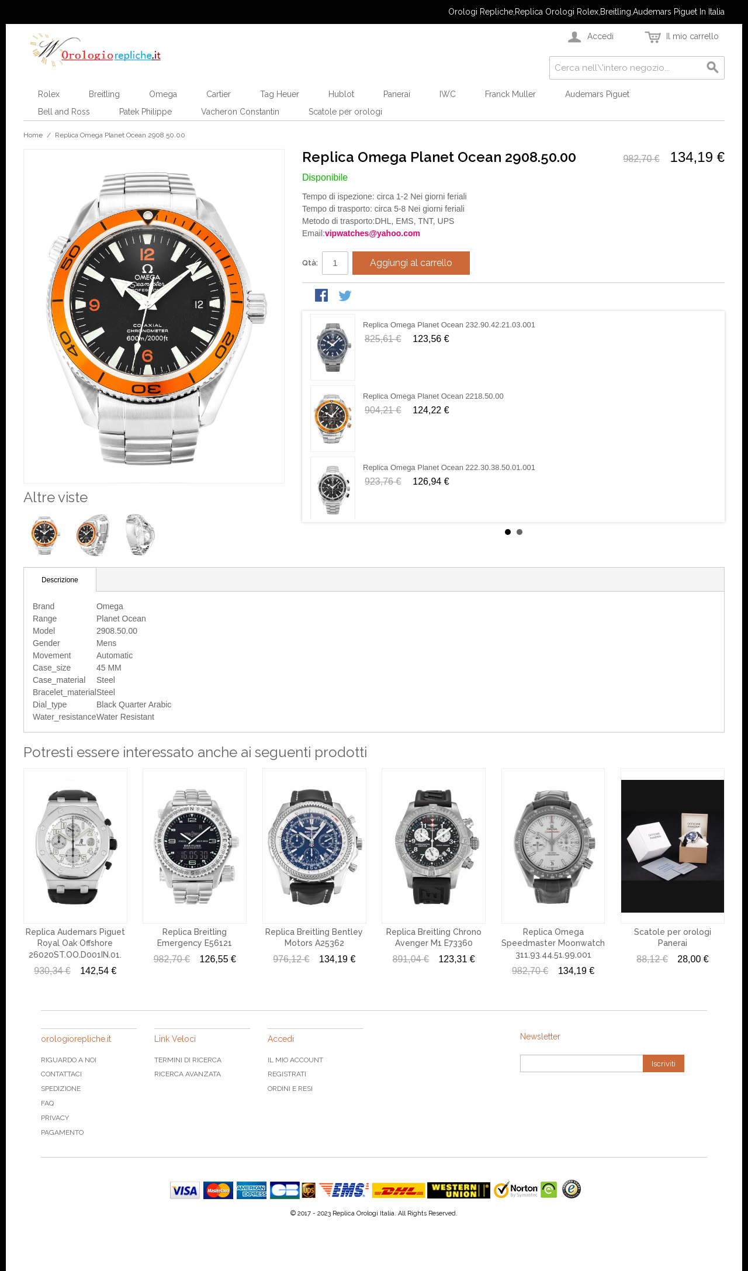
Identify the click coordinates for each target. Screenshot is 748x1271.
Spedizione (61, 1089)
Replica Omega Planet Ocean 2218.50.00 (433, 396)
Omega (163, 94)
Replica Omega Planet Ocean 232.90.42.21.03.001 (449, 324)
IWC (447, 94)
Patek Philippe (145, 111)
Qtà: (310, 262)
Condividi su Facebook (322, 296)
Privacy (55, 1118)
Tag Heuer (279, 94)
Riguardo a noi (68, 1060)
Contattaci (61, 1074)
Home (33, 135)
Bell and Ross (64, 111)
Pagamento (62, 1132)
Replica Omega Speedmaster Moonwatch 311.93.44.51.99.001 (553, 943)
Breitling (104, 94)
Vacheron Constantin (240, 111)
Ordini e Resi (290, 1089)
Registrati (287, 1074)
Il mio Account (295, 1060)
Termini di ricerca (187, 1060)
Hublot (341, 94)
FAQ (47, 1103)
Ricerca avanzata (187, 1074)
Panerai (396, 94)
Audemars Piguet (597, 94)
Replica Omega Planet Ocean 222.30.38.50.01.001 (449, 467)
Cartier (218, 94)
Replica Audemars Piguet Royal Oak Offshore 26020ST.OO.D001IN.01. (75, 943)
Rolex (49, 94)
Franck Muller (510, 94)
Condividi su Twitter (346, 296)
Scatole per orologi (345, 111)
